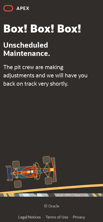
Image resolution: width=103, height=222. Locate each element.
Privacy (79, 217)
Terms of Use (57, 217)
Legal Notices (29, 217)
